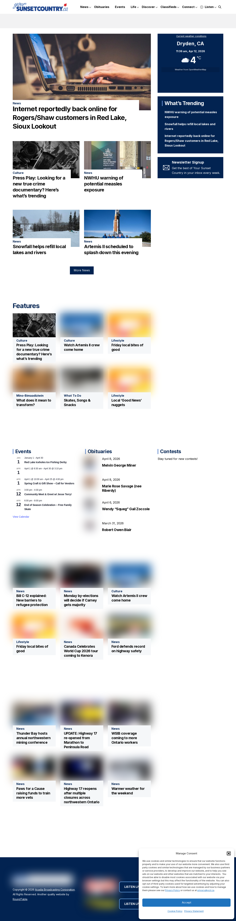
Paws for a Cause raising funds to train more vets (33, 794)
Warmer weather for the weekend (128, 791)
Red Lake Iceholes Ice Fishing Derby (45, 469)
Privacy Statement (194, 911)
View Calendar (21, 524)
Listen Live (134, 887)
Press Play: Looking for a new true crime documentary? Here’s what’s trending (34, 352)
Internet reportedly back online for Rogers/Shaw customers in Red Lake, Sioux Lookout (69, 114)
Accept (186, 902)
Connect (189, 7)
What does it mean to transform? (33, 402)
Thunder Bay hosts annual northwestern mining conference (33, 738)
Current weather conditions (191, 36)
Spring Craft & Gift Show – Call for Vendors (49, 490)
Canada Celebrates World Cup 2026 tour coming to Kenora (81, 651)
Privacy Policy (172, 890)
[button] (229, 853)
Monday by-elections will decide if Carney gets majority (81, 601)
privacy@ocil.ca (205, 890)
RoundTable (20, 899)
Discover (150, 7)
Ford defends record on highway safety (128, 649)
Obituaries (101, 7)
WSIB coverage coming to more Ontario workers (124, 738)
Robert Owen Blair (116, 537)
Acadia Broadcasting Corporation (55, 890)
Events (120, 7)
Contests (170, 459)
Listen (208, 7)
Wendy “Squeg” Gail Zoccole (126, 516)
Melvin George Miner (119, 472)
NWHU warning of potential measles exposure (103, 180)
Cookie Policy (175, 911)
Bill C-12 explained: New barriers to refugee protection (32, 601)
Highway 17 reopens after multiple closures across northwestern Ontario (81, 796)
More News (82, 266)
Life (135, 7)
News (85, 7)
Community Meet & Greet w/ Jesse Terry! (48, 501)
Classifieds (169, 7)
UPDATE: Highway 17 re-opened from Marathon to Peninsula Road (80, 741)
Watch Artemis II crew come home (82, 347)
